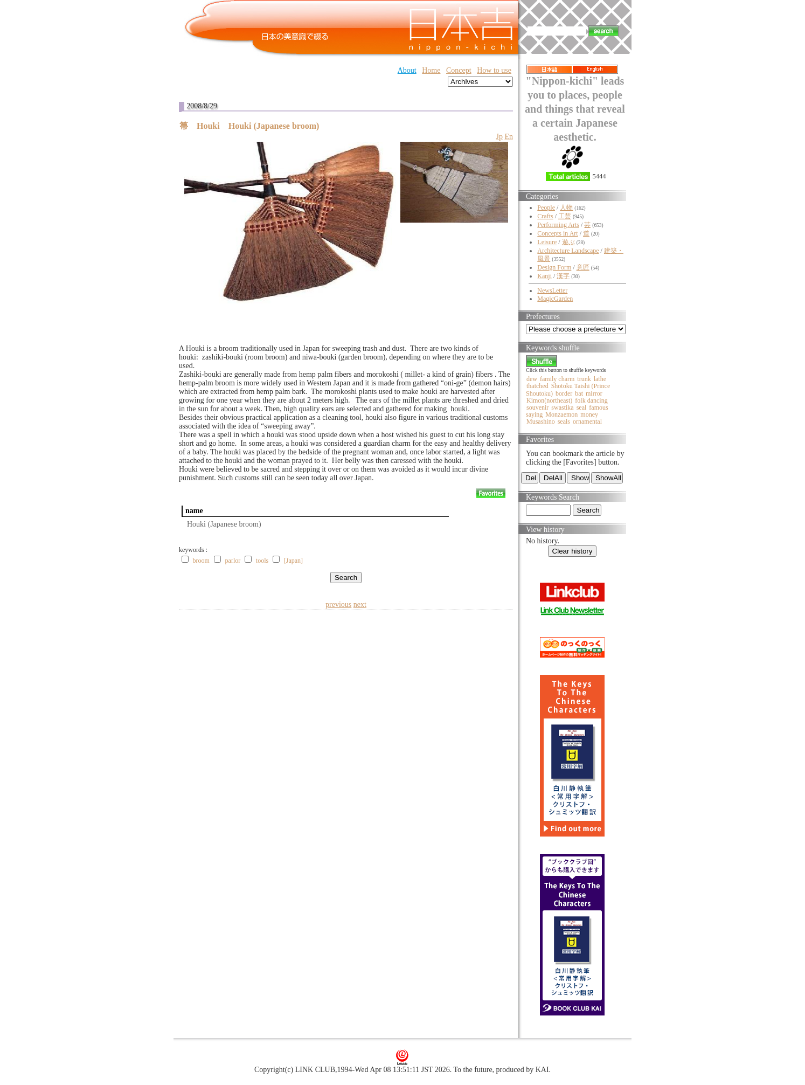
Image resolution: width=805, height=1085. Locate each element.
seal (582, 407)
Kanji (544, 276)
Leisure (547, 242)
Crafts (545, 216)
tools (262, 560)
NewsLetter (552, 290)
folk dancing (591, 400)
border (564, 393)
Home (431, 70)
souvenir (537, 407)
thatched (537, 386)
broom (201, 560)
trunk (584, 379)
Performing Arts (558, 225)
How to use (494, 70)
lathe (600, 379)
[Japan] (293, 560)
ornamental (587, 421)
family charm (557, 379)
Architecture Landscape (568, 250)
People (546, 207)
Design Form (554, 267)
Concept (458, 70)
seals (564, 421)
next (359, 604)
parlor (233, 560)
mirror (594, 393)
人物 (566, 207)
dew (531, 379)
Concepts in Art (557, 233)
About (407, 70)
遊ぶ (568, 242)
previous (338, 604)
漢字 (563, 276)
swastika (562, 407)
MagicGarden (555, 298)
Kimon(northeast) (549, 400)
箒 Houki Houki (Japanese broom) (249, 125)
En (508, 137)
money (589, 414)
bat (579, 393)
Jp (499, 137)
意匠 (583, 267)
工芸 (564, 216)
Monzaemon (561, 414)
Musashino (540, 421)
